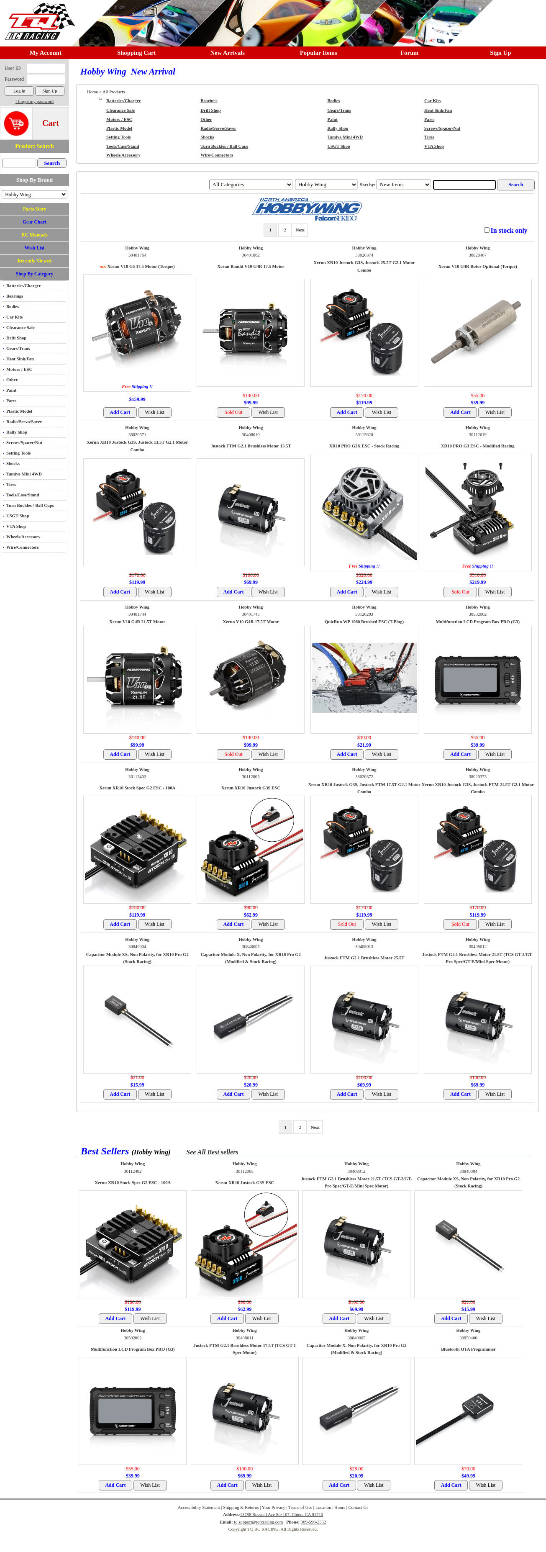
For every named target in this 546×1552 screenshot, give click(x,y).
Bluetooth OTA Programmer (468, 1349)
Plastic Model (19, 411)
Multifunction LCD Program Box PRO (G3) (478, 621)
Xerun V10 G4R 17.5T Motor (251, 621)
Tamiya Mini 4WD (24, 474)
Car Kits (14, 317)
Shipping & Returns (241, 1507)
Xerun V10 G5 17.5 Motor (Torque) (140, 266)
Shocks (13, 463)
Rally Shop (16, 432)
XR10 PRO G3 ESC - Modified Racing (478, 446)
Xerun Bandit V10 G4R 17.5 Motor (250, 266)
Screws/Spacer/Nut (24, 442)
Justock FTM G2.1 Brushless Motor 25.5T (364, 958)
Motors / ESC (19, 369)
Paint (11, 390)
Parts (11, 400)
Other (12, 380)
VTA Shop (16, 526)
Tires (11, 484)
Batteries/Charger (23, 285)
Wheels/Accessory (23, 536)
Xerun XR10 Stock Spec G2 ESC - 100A (137, 788)
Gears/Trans (18, 348)
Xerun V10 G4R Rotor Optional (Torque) (477, 266)
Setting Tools (18, 453)
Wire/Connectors (22, 547)
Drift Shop (16, 338)
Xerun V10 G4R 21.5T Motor (137, 621)
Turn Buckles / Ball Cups (30, 505)
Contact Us (359, 1507)
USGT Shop (17, 516)
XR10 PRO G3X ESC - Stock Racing (364, 446)
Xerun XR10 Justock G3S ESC (250, 788)
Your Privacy (273, 1507)
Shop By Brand (34, 180)
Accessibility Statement (199, 1507)
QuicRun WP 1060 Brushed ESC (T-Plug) (364, 621)
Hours (339, 1507)
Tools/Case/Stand (22, 495)
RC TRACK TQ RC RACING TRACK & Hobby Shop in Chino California (37, 17)
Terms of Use (300, 1507)
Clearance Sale (20, 327)
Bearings (14, 296)
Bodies (12, 306)
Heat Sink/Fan (20, 359)
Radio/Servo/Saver (24, 421)
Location (323, 1507)
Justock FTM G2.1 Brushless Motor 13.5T (250, 446)
